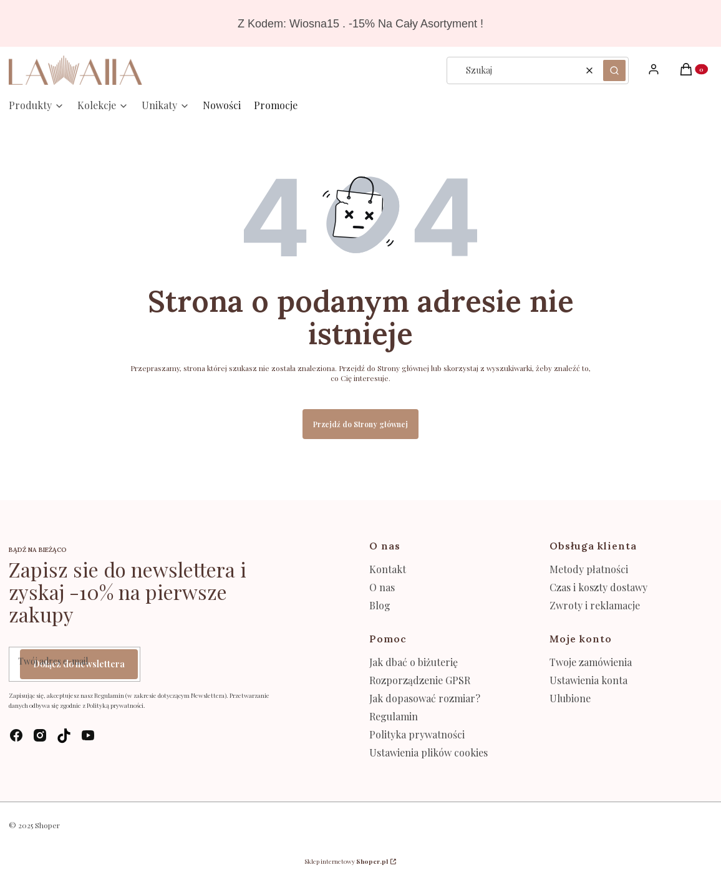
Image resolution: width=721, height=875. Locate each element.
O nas (382, 587)
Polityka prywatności (417, 734)
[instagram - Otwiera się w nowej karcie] (39, 735)
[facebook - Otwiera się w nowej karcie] (16, 735)
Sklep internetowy (346, 861)
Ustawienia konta (588, 680)
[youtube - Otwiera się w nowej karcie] (87, 735)
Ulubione (570, 698)
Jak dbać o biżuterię (413, 662)
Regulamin (393, 716)
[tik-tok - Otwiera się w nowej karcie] (64, 735)
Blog (379, 605)
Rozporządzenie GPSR (419, 680)
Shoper (47, 825)
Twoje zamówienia (590, 662)
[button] (614, 70)
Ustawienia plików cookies (429, 752)
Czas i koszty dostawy (598, 587)
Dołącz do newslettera (79, 664)
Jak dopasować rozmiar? (424, 698)
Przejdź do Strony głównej (360, 424)
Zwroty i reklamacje (594, 605)
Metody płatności (588, 569)
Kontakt (387, 569)
